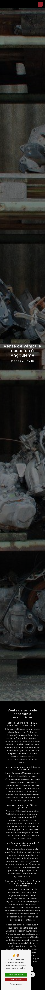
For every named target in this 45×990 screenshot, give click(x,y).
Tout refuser (16, 979)
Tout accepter (16, 974)
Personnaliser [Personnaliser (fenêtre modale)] (16, 984)
